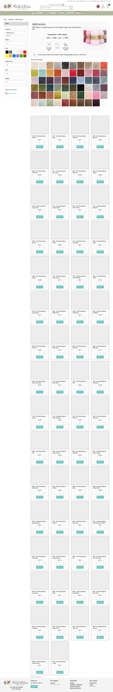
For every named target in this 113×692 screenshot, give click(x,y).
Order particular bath (75, 675)
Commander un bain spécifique (56, 4)
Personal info (93, 670)
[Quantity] (40, 129)
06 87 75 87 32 (106, 1)
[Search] (56, 7)
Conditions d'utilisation (76, 672)
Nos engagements (55, 672)
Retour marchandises (75, 679)
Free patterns (73, 677)
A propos (52, 670)
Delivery (72, 670)
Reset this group (8, 35)
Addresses (92, 675)
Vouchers (92, 677)
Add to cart (39, 133)
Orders (91, 672)
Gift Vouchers (12, 93)
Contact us (34, 673)
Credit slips (92, 673)
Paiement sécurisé (75, 673)
